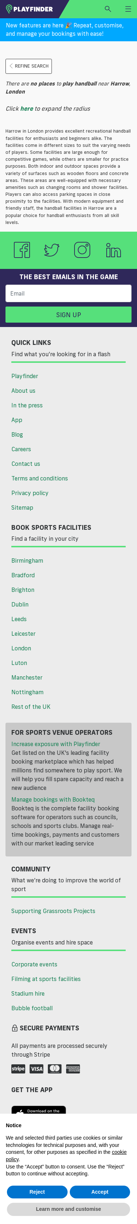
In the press (27, 405)
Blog (17, 434)
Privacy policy (30, 493)
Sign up (68, 314)
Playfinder (24, 376)
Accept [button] (100, 1192)
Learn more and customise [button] (68, 1209)
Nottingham (27, 692)
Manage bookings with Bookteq (53, 799)
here (26, 108)
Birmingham (27, 560)
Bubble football (32, 1008)
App (16, 419)
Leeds (19, 619)
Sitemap (22, 507)
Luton (19, 662)
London (21, 648)
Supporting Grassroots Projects (53, 911)
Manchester (26, 677)
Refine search (29, 66)
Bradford (23, 575)
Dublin (19, 604)
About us (23, 390)
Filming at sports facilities (46, 978)
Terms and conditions (39, 478)
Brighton (22, 589)
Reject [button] (37, 1192)
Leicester (23, 633)
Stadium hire (28, 993)
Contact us (25, 463)
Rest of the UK (30, 706)
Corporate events (34, 964)
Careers (21, 449)
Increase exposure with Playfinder (55, 744)
